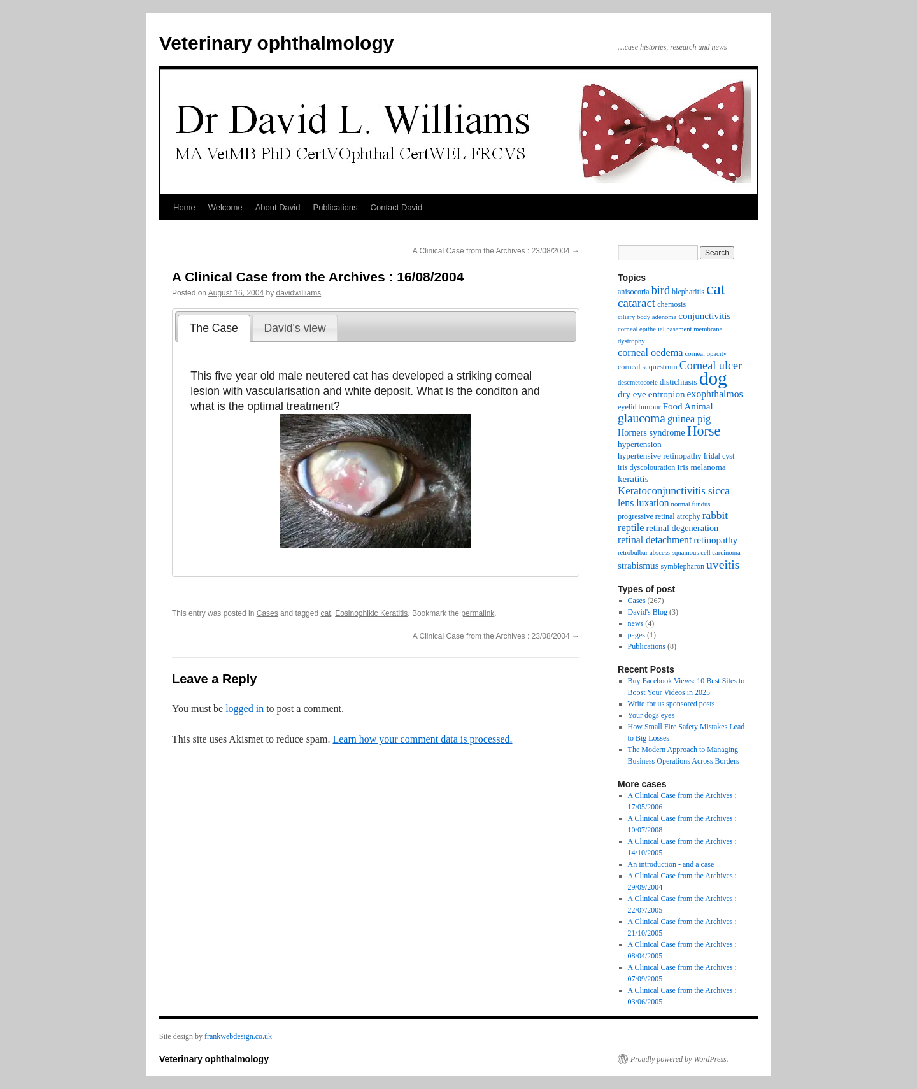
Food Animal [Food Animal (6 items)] (688, 406)
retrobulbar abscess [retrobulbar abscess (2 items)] (644, 552)
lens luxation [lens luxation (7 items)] (643, 502)
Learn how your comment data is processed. (422, 739)
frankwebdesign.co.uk (238, 1036)
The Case (214, 328)
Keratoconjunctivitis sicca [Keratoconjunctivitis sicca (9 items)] (674, 491)
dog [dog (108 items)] (713, 378)
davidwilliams (299, 292)
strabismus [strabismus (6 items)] (638, 565)
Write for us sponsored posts (671, 703)
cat (325, 613)
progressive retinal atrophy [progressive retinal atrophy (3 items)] (659, 516)
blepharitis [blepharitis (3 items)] (688, 291)
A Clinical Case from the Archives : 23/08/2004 (496, 250)
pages (636, 634)
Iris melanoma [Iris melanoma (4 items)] (701, 467)
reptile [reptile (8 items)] (631, 528)
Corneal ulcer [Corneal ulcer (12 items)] (710, 365)
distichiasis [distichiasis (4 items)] (678, 382)
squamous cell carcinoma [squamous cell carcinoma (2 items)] (706, 552)
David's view (295, 328)
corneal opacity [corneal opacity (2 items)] (706, 353)
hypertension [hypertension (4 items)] (640, 444)
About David (278, 207)
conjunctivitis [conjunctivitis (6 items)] (704, 316)
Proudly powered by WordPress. (679, 1059)
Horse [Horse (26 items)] (704, 431)
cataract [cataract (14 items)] (636, 303)
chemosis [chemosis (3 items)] (671, 304)
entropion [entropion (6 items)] (666, 394)
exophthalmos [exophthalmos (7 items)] (715, 393)
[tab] (214, 328)
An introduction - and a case (671, 864)
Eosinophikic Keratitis (371, 613)
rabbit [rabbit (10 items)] (715, 515)
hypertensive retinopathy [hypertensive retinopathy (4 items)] (660, 455)
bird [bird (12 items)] (660, 290)
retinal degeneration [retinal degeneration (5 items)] (682, 528)
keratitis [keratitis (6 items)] (633, 479)
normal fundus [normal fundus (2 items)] (691, 504)
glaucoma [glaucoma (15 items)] (641, 418)
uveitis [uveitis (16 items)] (722, 564)
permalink (477, 613)
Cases (267, 613)
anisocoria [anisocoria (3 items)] (634, 291)
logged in (244, 708)
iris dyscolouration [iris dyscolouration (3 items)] (646, 467)
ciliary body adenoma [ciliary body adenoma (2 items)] (647, 316)
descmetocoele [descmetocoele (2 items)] (638, 382)
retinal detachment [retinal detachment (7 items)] (655, 539)
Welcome (225, 207)
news (636, 623)
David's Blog (648, 612)
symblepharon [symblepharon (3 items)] (683, 566)
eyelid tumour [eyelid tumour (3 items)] (639, 406)
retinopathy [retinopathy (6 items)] (715, 540)
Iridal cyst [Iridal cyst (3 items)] (719, 456)
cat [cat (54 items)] (715, 289)
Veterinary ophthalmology (276, 42)
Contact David (397, 207)
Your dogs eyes (651, 715)
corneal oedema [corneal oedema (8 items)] (650, 352)
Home (184, 207)
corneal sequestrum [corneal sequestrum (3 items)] (648, 366)
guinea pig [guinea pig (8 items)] (689, 419)
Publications (335, 207)
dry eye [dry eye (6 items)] (632, 394)
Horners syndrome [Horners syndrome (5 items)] (651, 432)
